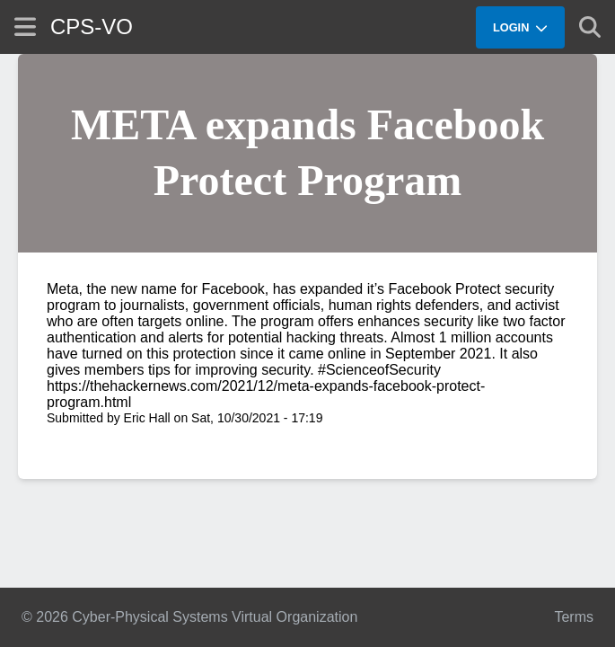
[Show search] (590, 27)
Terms (573, 617)
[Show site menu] (25, 26)
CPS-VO (91, 26)
